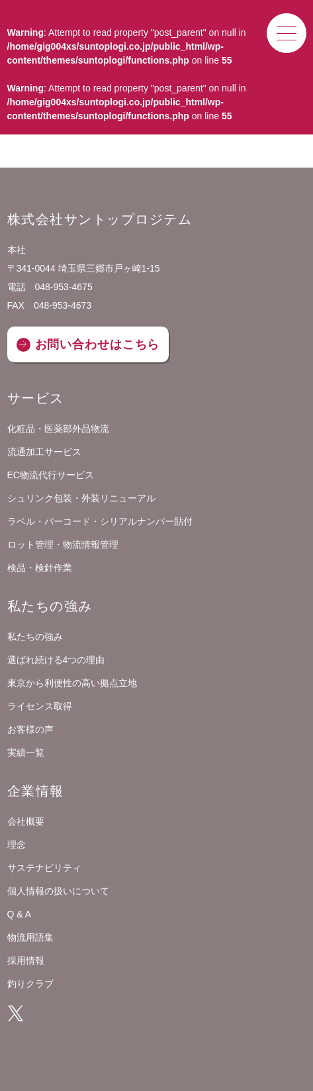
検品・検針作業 (39, 567)
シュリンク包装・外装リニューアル (81, 498)
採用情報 (25, 960)
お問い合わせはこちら (97, 344)
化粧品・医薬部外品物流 (58, 428)
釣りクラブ (30, 983)
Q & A (19, 914)
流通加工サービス (44, 451)
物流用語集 (30, 937)
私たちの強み (35, 636)
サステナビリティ (44, 867)
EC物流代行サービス (50, 475)
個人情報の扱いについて (58, 891)
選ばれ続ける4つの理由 (56, 659)
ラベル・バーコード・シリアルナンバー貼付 (100, 521)
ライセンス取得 (39, 706)
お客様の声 (30, 729)
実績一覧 (25, 752)
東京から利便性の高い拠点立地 (72, 683)
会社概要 (25, 821)
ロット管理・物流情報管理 (62, 544)
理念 (16, 844)
